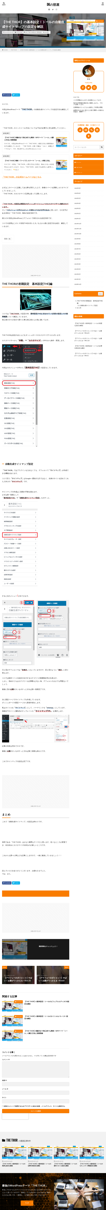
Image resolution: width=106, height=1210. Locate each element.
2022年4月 (77, 205)
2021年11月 (78, 232)
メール (5, 1092)
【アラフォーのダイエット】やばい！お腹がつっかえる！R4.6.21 (88, 339)
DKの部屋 (53, 4)
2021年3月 (77, 275)
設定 (26, 32)
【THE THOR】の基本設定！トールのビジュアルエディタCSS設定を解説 (46, 1006)
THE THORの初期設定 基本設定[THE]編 (90, 309)
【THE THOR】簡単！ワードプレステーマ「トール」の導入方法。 (29, 162)
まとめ (79, 315)
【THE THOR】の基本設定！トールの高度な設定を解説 (88, 331)
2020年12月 (78, 291)
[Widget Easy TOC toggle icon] (100, 301)
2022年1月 (77, 221)
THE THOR (19, 32)
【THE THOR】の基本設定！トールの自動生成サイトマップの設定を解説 (40, 50)
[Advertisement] (35, 72)
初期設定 (33, 32)
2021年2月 (77, 280)
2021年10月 (78, 237)
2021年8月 (77, 248)
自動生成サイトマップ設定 (89, 312)
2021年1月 (77, 286)
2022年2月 (77, 216)
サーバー (79, 162)
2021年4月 (77, 270)
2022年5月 (77, 200)
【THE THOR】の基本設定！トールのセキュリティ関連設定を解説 (91, 1169)
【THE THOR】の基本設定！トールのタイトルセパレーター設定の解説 (46, 1021)
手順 (29, 32)
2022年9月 (77, 189)
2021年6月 (77, 259)
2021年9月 (77, 243)
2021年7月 (77, 254)
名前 (4, 1084)
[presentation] (15, 1120)
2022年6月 (77, 195)
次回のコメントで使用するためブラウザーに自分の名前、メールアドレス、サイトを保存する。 (35, 1109)
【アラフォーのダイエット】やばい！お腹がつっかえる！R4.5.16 (88, 347)
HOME (6, 50)
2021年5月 (77, 264)
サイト (4, 1101)
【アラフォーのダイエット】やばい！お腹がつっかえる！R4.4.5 (88, 362)
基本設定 (39, 32)
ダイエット (79, 173)
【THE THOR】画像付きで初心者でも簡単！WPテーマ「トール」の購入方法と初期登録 (29, 139)
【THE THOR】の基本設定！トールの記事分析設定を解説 (88, 354)
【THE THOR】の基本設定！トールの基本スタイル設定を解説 (65, 1169)
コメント (6, 1063)
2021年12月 (78, 227)
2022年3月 (77, 211)
